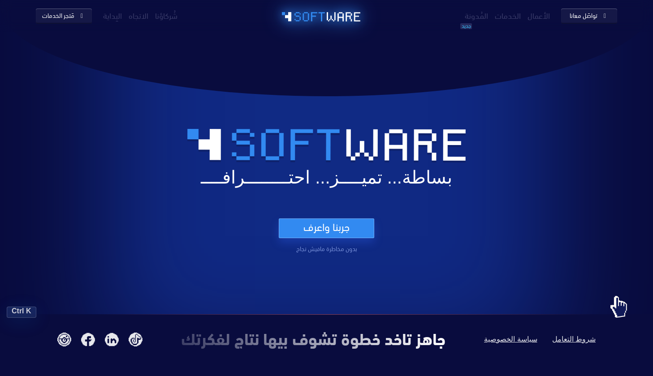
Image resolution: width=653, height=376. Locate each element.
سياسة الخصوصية (510, 339)
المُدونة (476, 15)
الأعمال (539, 15)
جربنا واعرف (326, 227)
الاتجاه (138, 15)
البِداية (112, 15)
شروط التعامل (574, 339)
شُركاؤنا (166, 15)
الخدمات (508, 15)
